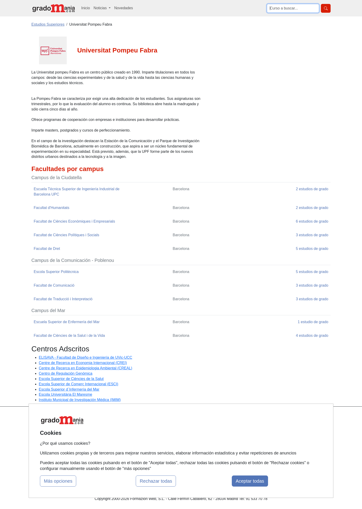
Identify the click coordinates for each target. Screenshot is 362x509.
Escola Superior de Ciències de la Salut (71, 379)
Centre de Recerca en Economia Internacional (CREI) (83, 363)
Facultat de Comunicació (54, 285)
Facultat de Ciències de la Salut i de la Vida (69, 335)
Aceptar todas (250, 481)
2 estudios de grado (312, 189)
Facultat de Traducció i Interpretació (63, 299)
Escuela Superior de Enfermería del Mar (67, 322)
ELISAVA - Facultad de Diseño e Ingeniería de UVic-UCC (85, 357)
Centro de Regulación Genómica (65, 373)
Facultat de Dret (47, 249)
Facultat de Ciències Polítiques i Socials (66, 235)
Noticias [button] (101, 8)
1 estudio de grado (313, 322)
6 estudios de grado (312, 221)
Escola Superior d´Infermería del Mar (69, 389)
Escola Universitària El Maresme (65, 394)
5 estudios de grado (312, 249)
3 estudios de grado (312, 235)
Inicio (85, 8)
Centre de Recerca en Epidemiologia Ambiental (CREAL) (85, 368)
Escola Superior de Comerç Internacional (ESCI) (78, 384)
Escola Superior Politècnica (56, 272)
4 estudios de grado (312, 335)
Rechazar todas (156, 481)
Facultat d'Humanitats (51, 208)
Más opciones (58, 481)
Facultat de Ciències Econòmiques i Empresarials (74, 221)
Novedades (123, 8)
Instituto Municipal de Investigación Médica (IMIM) (80, 400)
